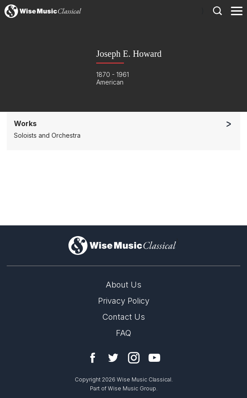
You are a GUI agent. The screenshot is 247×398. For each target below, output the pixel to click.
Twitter (113, 358)
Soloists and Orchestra (47, 135)
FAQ (123, 333)
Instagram (134, 358)
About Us (123, 284)
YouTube (154, 358)
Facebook (92, 358)
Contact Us (123, 317)
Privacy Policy (123, 300)
